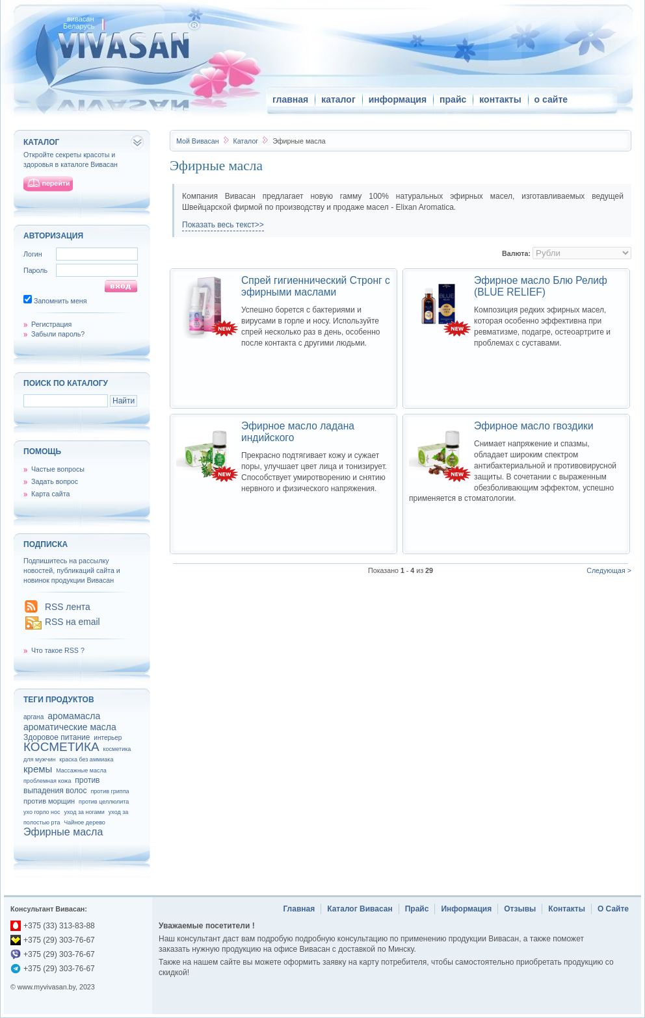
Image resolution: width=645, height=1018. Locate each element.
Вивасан (197, 141)
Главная (299, 908)
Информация (466, 908)
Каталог (246, 141)
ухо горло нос (41, 812)
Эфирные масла (63, 831)
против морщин (49, 801)
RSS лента (67, 607)
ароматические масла (69, 727)
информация (398, 99)
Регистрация (51, 324)
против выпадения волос (61, 785)
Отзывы (520, 908)
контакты (500, 99)
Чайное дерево (84, 822)
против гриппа (109, 791)
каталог (338, 99)
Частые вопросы (58, 469)
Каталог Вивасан (360, 908)
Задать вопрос (54, 481)
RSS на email (72, 622)
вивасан (80, 19)
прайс (453, 99)
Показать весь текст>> (223, 224)
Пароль (35, 270)
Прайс (417, 908)
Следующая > (608, 570)
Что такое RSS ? (58, 650)
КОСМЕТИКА (61, 747)
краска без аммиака (86, 759)
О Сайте (613, 908)
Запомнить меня (60, 301)
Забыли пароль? (58, 334)
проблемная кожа (47, 781)
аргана (33, 716)
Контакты (566, 908)
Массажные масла (81, 770)
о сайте (551, 99)
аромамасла (73, 716)
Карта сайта (50, 494)
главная (290, 99)
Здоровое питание (56, 737)
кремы (37, 768)
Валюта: (516, 253)
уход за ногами (84, 812)
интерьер (108, 737)
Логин (32, 254)
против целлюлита (104, 801)
